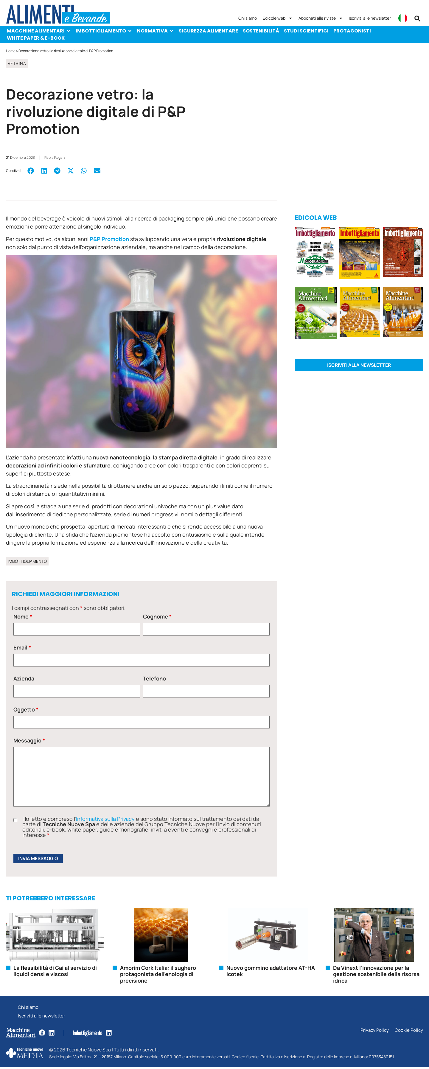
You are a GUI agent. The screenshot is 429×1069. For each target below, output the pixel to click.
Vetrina (17, 63)
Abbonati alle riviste (321, 18)
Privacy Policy (373, 1032)
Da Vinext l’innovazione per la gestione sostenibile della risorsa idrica (376, 975)
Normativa (155, 30)
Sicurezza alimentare (208, 30)
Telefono (154, 678)
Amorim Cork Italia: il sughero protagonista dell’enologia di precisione (158, 975)
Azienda (23, 678)
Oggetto (25, 709)
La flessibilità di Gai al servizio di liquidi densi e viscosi (55, 971)
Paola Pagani (55, 157)
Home (10, 50)
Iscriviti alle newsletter (370, 18)
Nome (22, 616)
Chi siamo (247, 18)
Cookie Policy (408, 1032)
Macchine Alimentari (39, 30)
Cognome (157, 616)
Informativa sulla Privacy (105, 818)
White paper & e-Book (36, 38)
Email (22, 647)
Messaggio (29, 740)
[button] (417, 18)
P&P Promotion (109, 239)
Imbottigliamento (104, 30)
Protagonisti (352, 30)
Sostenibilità (261, 30)
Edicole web (278, 18)
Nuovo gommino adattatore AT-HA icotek (270, 971)
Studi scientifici (306, 30)
